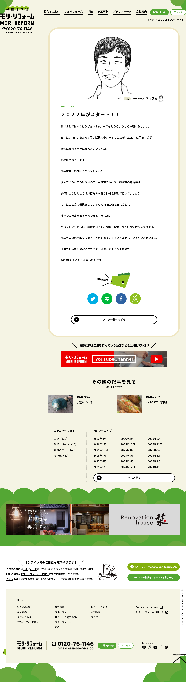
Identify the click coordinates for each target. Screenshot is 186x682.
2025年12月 (128, 444)
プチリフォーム (122, 11)
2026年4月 (99, 438)
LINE (25, 569)
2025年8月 (154, 450)
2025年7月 (99, 455)
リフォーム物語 (99, 607)
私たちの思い (52, 11)
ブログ (94, 617)
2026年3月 (127, 438)
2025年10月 (100, 450)
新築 (90, 11)
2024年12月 (128, 467)
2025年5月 (154, 455)
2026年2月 (154, 438)
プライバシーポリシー (29, 622)
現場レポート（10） (66, 444)
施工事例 (103, 11)
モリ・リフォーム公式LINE (35, 574)
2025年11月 (155, 444)
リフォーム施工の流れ (66, 617)
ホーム (150, 19)
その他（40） (62, 455)
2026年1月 (99, 444)
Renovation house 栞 (147, 607)
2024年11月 (155, 467)
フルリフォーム (73, 11)
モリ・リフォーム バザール (149, 612)
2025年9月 (127, 450)
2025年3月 (127, 461)
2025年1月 (99, 467)
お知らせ (95, 612)
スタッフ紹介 (24, 617)
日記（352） (61, 438)
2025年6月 (127, 455)
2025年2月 (154, 461)
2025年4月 (99, 461)
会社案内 (141, 11)
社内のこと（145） (65, 450)
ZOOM (33, 569)
